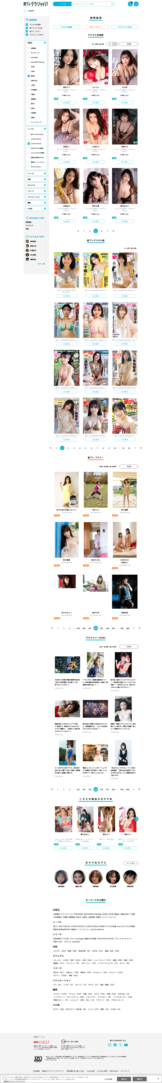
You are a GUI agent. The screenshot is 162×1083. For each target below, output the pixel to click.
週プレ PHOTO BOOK (37, 134)
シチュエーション (33, 197)
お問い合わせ (113, 1071)
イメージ (30, 191)
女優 (87, 994)
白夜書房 (33, 113)
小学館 (33, 85)
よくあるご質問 (102, 1071)
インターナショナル (107, 963)
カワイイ (115, 972)
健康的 (59, 963)
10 (115, 448)
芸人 (90, 1000)
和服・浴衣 (111, 951)
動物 (104, 1009)
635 (121, 789)
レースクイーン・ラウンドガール (69, 997)
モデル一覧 (41, 264)
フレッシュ (73, 963)
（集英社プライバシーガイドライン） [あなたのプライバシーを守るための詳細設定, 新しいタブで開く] (14, 1081)
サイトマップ (125, 1071)
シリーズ (30, 173)
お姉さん (72, 972)
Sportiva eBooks (36, 167)
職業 (29, 203)
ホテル (93, 984)
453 (101, 628)
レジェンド (77, 1000)
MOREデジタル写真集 (37, 148)
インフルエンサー (123, 997)
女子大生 (123, 994)
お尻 (87, 960)
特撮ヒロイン (61, 1000)
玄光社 (33, 67)
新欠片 (33, 104)
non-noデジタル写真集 (37, 153)
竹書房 (33, 94)
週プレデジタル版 (36, 28)
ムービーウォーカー (36, 122)
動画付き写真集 (90, 938)
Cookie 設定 (90, 1071)
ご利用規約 (36, 1071)
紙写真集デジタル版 (61, 938)
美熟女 (86, 972)
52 (129, 448)
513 (84, 789)
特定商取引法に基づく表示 (75, 1071)
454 (107, 628)
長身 (128, 960)
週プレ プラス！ (35, 31)
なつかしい (100, 972)
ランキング (29, 225)
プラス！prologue (76, 938)
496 (127, 628)
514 (90, 789)
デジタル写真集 (35, 24)
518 (113, 789)
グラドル (60, 994)
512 (78, 789)
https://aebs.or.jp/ (51, 1059)
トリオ (68, 984)
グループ (81, 984)
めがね (97, 951)
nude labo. (76, 941)
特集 (27, 229)
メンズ (93, 1009)
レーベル (30, 129)
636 (127, 789)
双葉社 (33, 117)
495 (121, 628)
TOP (24, 11)
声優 (111, 994)
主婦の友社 (34, 80)
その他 (29, 208)
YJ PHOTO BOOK (36, 139)
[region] (81, 1079)
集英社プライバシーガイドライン (53, 1071)
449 (78, 628)
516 (101, 789)
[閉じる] (158, 1078)
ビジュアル (31, 185)
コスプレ (60, 951)
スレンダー (61, 960)
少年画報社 (34, 90)
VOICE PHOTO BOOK (105, 938)
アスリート (103, 1000)
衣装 (29, 179)
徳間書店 (33, 99)
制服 (72, 951)
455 (113, 628)
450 (84, 628)
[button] (136, 819)
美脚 (117, 960)
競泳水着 (84, 951)
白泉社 (33, 108)
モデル (99, 994)
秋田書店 (33, 48)
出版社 (29, 43)
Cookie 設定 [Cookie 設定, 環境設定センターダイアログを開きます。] (108, 1079)
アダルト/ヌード (117, 1000)
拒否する (124, 1079)
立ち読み (66, 102)
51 (123, 448)
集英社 (33, 76)
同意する (139, 1079)
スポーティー (88, 963)
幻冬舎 (33, 71)
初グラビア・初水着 (76, 1009)
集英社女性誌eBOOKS (37, 157)
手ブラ (59, 1009)
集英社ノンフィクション (37, 162)
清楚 (58, 975)
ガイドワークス (35, 53)
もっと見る (131, 863)
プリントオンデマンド (122, 938)
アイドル (75, 994)
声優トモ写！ (58, 941)
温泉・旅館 (107, 984)
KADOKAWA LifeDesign (38, 62)
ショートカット (102, 960)
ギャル (124, 963)
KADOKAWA (34, 57)
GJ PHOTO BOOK (36, 143)
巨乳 (75, 960)
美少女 (59, 972)
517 (107, 789)
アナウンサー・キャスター (99, 997)
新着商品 (29, 222)
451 (90, 628)
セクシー (131, 972)
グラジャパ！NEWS (36, 35)
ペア (57, 984)
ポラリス (67, 941)
